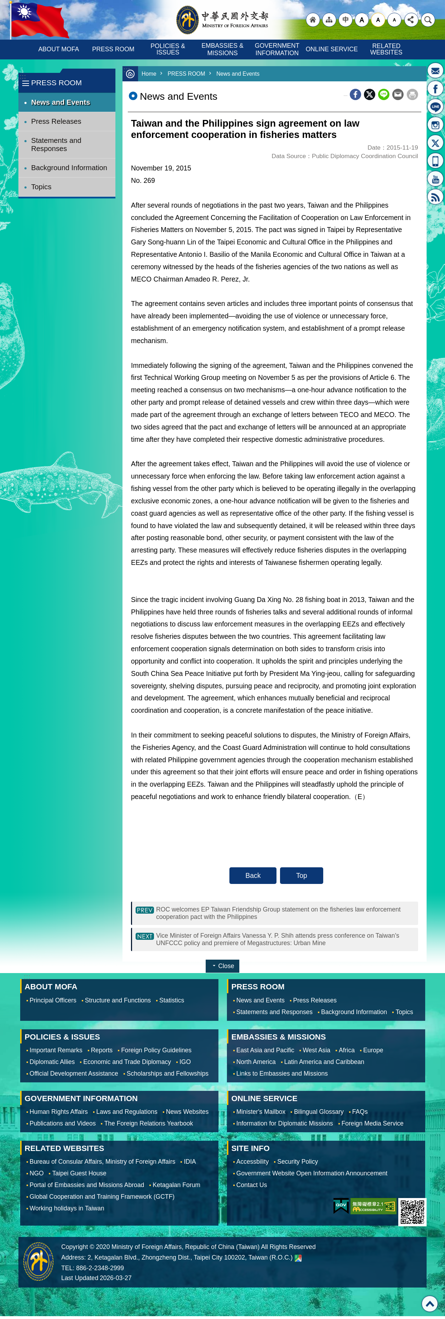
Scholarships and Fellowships (168, 1076)
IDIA (190, 1164)
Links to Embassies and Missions (282, 1076)
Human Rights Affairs (59, 1114)
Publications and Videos (63, 1126)
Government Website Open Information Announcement (312, 1176)
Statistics (171, 1003)
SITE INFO (251, 1151)
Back (253, 875)
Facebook (355, 94)
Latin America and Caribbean (324, 1064)
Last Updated (79, 1280)
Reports (102, 1053)
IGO (185, 1064)
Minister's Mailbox (435, 70)
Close (226, 968)
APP (435, 160)
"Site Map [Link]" (329, 20)
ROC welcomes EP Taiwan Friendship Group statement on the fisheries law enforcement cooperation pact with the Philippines (270, 914)
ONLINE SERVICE (332, 49)
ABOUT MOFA (58, 49)
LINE (435, 106)
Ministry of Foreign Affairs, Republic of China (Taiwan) (222, 20)
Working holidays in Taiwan (67, 1211)
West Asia (316, 1053)
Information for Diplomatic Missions (284, 1126)
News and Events (60, 102)
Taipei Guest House (79, 1176)
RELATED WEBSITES (386, 49)
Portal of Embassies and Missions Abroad (87, 1187)
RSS (435, 196)
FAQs (360, 1114)
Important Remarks (56, 1053)
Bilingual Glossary (318, 1114)
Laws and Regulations (127, 1114)
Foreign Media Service (373, 1126)
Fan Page (435, 88)
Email (398, 94)
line (383, 94)
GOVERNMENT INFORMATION (278, 49)
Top (301, 875)
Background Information (69, 168)
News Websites (187, 1114)
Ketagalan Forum (176, 1187)
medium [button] (378, 20)
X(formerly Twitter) (435, 142)
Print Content (412, 94)
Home (150, 73)
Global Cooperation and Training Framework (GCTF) (102, 1199)
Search (428, 20)
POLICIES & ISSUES (168, 49)
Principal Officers (53, 1003)
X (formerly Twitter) (369, 94)
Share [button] (411, 20)
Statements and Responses (56, 144)
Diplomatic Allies (52, 1064)
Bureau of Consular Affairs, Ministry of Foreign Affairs (103, 1164)
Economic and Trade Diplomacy (127, 1064)
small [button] (394, 20)
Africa (347, 1053)
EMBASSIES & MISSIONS (223, 49)
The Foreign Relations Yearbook (148, 1126)
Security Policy (297, 1164)
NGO (37, 1176)
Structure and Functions (118, 1003)
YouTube (435, 178)
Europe (373, 1053)
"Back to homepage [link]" (313, 20)
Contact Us (251, 1187)
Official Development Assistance (74, 1076)
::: (22, 76)
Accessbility (252, 1164)
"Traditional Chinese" (345, 20)
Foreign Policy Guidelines (156, 1053)
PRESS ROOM (113, 49)
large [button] (362, 20)
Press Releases (56, 121)
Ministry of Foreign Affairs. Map (298, 1261)
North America (256, 1064)
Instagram (435, 124)
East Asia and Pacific (265, 1053)
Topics (41, 187)
